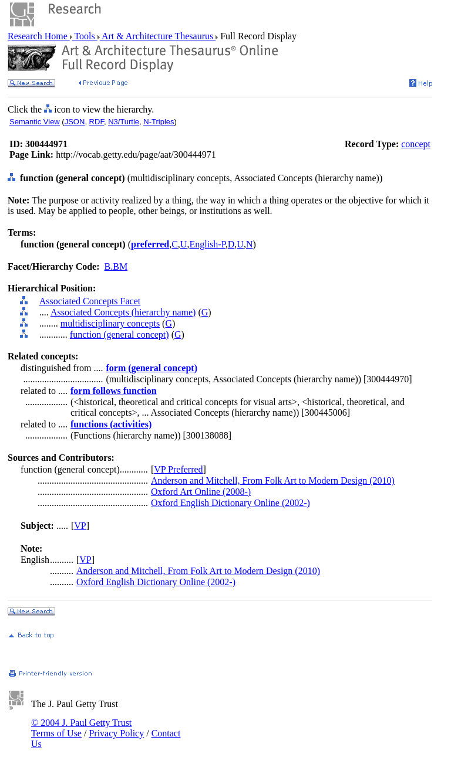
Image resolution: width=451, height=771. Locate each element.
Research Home (39, 36)
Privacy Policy (116, 733)
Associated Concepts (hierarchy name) (123, 312)
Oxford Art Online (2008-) (201, 492)
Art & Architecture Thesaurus (158, 36)
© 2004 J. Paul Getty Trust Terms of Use (81, 728)
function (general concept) (119, 334)
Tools (84, 36)
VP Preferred (178, 469)
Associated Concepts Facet (89, 301)
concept (415, 144)
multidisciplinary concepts (110, 323)
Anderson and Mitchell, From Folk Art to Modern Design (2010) (273, 480)
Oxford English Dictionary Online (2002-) (230, 503)
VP (80, 526)
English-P (207, 244)
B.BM (116, 266)
